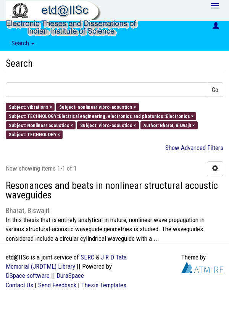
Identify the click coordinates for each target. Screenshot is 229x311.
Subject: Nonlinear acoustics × (41, 125)
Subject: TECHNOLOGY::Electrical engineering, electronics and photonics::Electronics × (101, 116)
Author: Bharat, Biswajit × (169, 125)
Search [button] (22, 43)
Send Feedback (57, 285)
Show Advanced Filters (194, 147)
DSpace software (28, 275)
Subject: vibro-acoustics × (108, 125)
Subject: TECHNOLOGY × (34, 134)
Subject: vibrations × (30, 107)
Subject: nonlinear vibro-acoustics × (97, 107)
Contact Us (19, 285)
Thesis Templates (103, 285)
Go (215, 89)
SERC (87, 257)
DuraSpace (70, 275)
